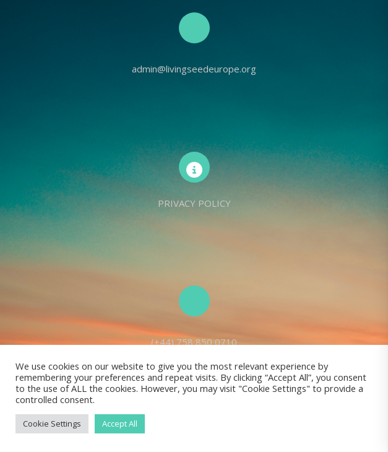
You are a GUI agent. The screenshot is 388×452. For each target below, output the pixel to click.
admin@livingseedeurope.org (194, 69)
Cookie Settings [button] (52, 423)
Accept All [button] (119, 423)
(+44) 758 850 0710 (194, 342)
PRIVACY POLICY (194, 203)
